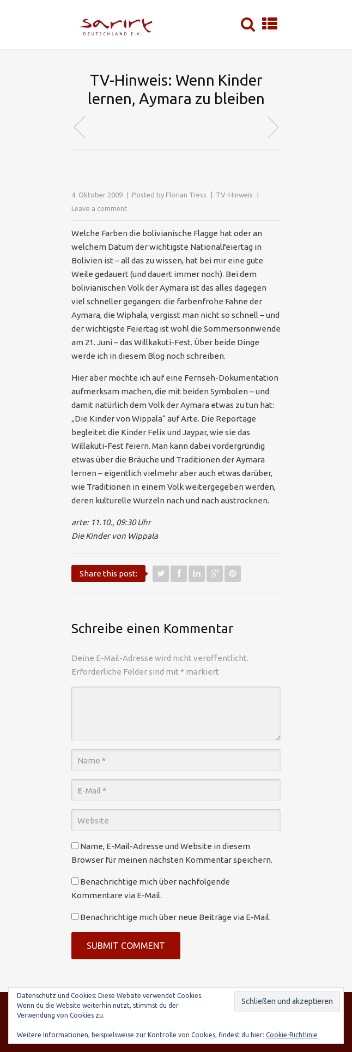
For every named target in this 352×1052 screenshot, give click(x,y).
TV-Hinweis (234, 195)
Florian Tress (186, 195)
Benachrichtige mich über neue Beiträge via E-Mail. (175, 917)
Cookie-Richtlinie (292, 1034)
